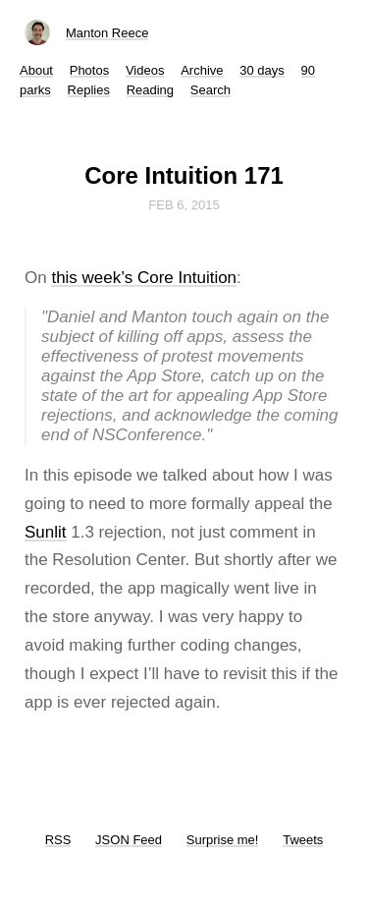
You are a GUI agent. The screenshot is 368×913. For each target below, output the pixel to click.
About (36, 70)
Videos (145, 70)
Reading (150, 90)
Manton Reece (107, 33)
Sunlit (46, 532)
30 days (262, 70)
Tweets (303, 839)
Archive (202, 70)
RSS (58, 839)
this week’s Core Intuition (144, 277)
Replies (89, 90)
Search (210, 90)
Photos (89, 70)
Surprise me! (222, 839)
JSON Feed (128, 839)
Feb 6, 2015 (183, 205)
